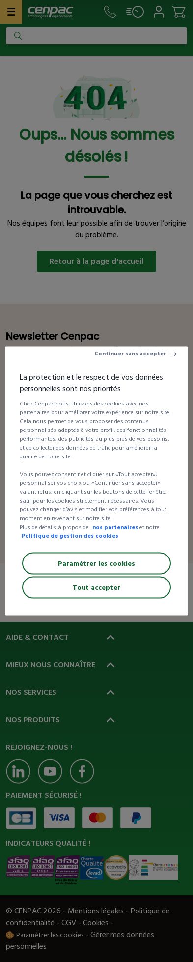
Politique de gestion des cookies (70, 536)
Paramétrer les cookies (96, 563)
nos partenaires (115, 527)
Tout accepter (96, 587)
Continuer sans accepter (130, 353)
